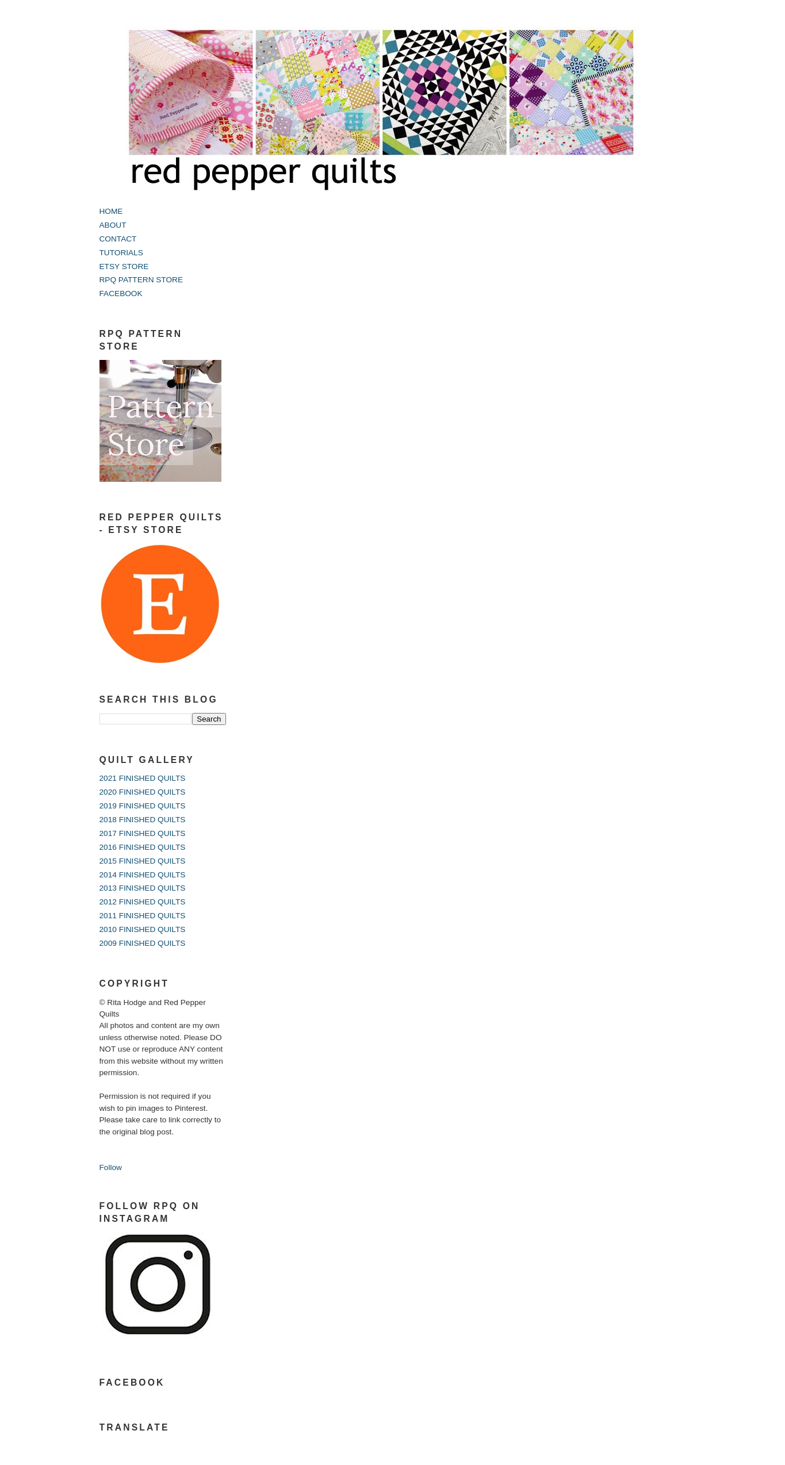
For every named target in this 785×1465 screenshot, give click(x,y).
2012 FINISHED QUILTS (142, 902)
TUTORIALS (121, 252)
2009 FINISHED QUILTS (142, 943)
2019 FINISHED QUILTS (142, 805)
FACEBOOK (121, 293)
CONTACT (118, 239)
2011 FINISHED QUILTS (142, 915)
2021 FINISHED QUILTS (142, 778)
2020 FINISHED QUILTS (142, 792)
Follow (110, 1167)
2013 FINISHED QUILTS (142, 888)
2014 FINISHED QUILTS (142, 874)
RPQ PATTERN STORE (141, 279)
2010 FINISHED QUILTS (142, 929)
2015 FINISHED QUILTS (142, 861)
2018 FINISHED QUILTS (142, 819)
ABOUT (113, 225)
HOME (111, 211)
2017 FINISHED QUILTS (142, 833)
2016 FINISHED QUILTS (142, 847)
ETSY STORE (124, 266)
